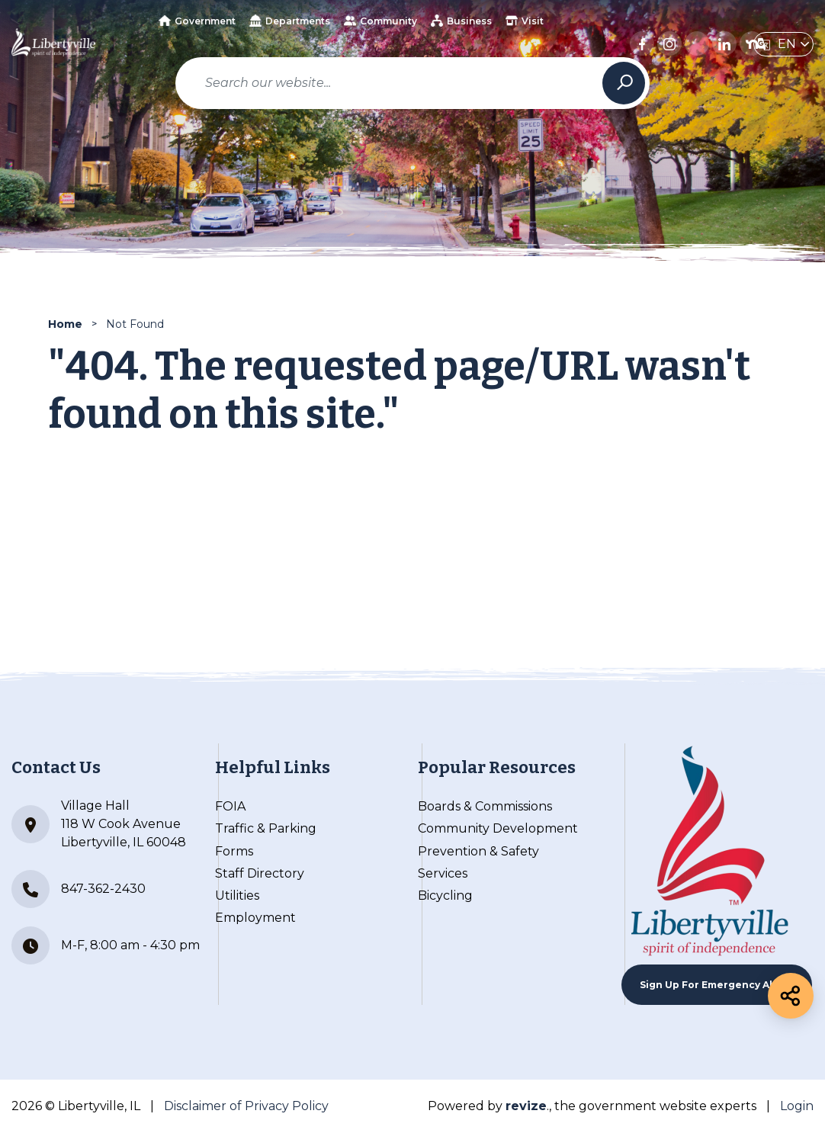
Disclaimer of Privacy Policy (246, 1106)
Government (197, 21)
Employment (255, 917)
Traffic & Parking (265, 828)
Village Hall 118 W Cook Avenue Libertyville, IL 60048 (98, 823)
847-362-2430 (78, 889)
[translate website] (783, 44)
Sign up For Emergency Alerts (717, 984)
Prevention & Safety (478, 851)
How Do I (351, 64)
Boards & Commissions (485, 806)
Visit (525, 20)
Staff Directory (259, 873)
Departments (289, 20)
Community (380, 20)
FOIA (230, 806)
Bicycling (445, 895)
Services (442, 873)
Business (461, 20)
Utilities (237, 895)
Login (797, 1106)
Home (65, 324)
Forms (234, 851)
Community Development (498, 828)
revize (526, 1106)
